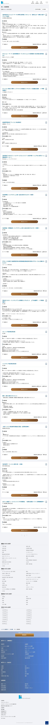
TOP (47, 723)
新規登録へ (24, 635)
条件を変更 (38, 9)
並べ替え (44, 9)
